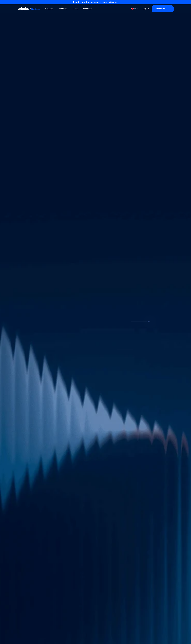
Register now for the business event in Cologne (95, 2)
